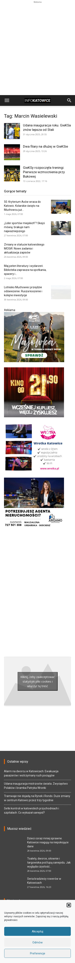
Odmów (37, 942)
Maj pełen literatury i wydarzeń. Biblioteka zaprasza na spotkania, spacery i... (25, 269)
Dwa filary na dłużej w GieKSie (45, 146)
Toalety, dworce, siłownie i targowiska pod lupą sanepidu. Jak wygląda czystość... (49, 862)
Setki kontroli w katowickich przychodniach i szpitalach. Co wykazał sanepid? (31, 810)
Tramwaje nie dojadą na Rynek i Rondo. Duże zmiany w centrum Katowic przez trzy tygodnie (37, 798)
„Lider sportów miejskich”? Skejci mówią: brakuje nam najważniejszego (24, 227)
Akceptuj (37, 931)
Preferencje (37, 953)
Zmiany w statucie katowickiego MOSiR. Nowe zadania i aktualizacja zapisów (24, 248)
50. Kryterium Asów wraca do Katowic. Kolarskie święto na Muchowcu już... (22, 205)
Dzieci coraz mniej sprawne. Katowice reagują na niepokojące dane (48, 842)
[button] (69, 905)
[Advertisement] (38, 9)
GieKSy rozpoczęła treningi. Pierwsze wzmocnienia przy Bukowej (44, 172)
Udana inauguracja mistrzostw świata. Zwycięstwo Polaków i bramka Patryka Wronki (36, 785)
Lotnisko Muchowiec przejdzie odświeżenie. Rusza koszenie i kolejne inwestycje (23, 291)
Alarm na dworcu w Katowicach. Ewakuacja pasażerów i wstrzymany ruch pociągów (31, 773)
